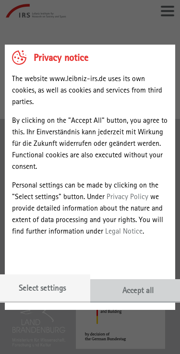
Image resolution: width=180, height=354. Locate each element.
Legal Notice (124, 231)
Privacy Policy (127, 196)
